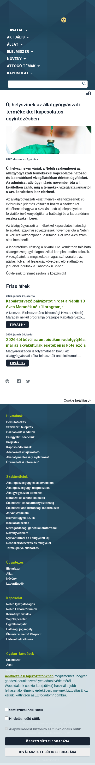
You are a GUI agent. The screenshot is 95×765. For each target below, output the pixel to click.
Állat (9, 573)
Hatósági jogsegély (19, 629)
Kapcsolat (14, 598)
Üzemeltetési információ (22, 462)
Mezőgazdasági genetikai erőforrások (31, 528)
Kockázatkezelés (17, 523)
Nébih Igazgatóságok (20, 604)
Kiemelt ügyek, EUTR (20, 518)
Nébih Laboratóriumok (21, 609)
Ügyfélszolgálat (16, 624)
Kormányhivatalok (18, 614)
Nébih (24, 7)
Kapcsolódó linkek (19, 447)
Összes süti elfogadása (47, 741)
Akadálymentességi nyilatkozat (27, 457)
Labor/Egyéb (15, 583)
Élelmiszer (13, 568)
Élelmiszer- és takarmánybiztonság (30, 503)
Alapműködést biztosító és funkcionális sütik (43, 729)
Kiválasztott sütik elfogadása (47, 752)
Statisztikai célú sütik (24, 710)
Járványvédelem (17, 513)
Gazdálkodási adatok (20, 432)
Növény (11, 578)
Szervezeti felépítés (19, 427)
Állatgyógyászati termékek (24, 493)
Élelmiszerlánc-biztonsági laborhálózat (32, 508)
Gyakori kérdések (20, 654)
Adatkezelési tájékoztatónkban (29, 676)
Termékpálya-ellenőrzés (22, 548)
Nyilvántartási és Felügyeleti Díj (27, 538)
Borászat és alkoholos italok (25, 498)
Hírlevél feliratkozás (19, 639)
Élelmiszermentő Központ (24, 634)
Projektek (12, 442)
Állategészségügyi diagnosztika (28, 488)
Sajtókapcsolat (16, 619)
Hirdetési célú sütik (22, 719)
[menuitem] (47, 30)
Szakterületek (17, 477)
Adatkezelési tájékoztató (23, 452)
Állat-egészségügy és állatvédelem (29, 483)
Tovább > (17, 324)
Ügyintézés (15, 562)
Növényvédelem (17, 533)
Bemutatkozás (16, 422)
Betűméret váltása (88, 93)
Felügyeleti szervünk (20, 437)
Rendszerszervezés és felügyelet (28, 543)
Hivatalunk (14, 416)
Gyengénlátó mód (65, 19)
